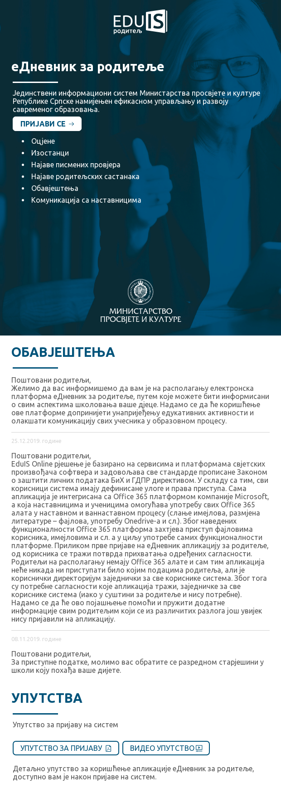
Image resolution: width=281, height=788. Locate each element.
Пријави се (47, 124)
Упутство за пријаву (65, 748)
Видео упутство (166, 748)
